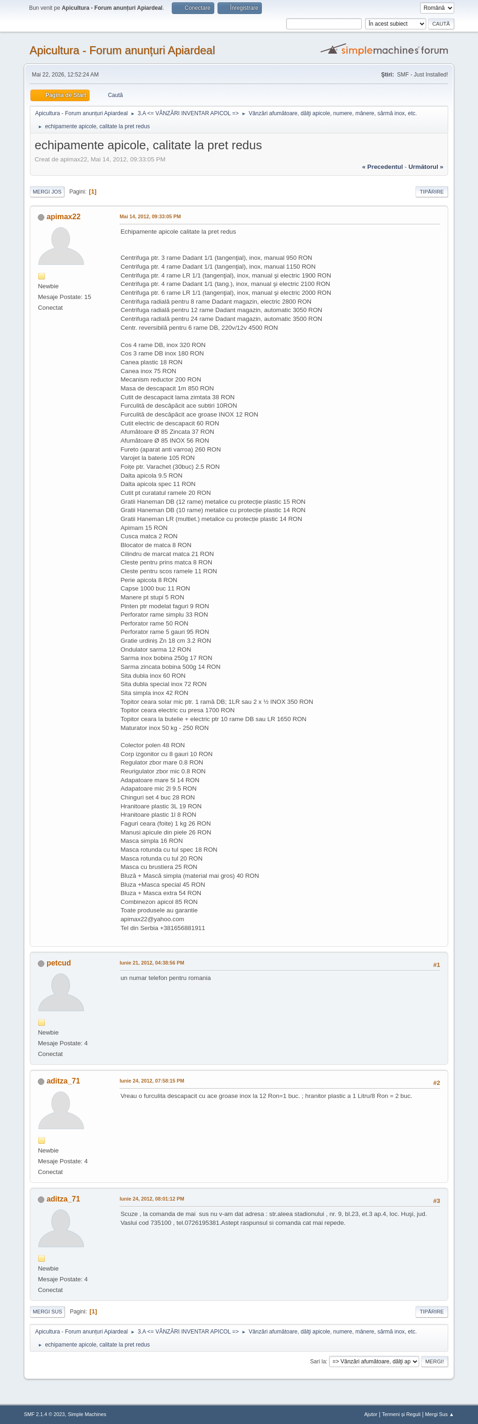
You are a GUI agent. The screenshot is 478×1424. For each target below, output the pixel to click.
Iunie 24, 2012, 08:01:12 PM (152, 1199)
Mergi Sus (47, 1311)
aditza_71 (63, 1081)
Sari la (318, 1361)
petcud (59, 963)
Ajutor (370, 1414)
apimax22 (64, 217)
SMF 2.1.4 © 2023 (44, 1414)
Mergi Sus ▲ (439, 1414)
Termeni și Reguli (401, 1414)
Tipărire (432, 191)
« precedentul (382, 166)
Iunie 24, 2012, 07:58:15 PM (152, 1081)
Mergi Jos (47, 191)
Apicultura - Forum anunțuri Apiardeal (122, 50)
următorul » (425, 166)
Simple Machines (87, 1414)
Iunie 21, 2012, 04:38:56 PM (152, 963)
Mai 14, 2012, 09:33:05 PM (150, 216)
